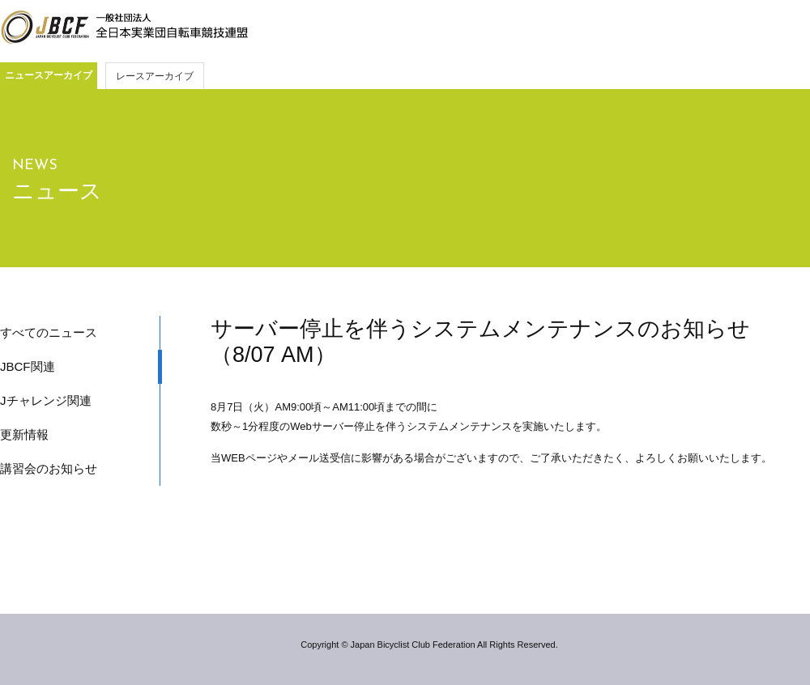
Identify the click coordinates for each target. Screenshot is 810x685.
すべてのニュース (48, 332)
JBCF (124, 27)
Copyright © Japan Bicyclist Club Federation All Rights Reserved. (429, 644)
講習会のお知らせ (48, 468)
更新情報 (24, 434)
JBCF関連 (27, 366)
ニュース (57, 191)
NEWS (35, 165)
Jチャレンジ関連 (46, 400)
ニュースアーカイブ (48, 75)
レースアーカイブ (155, 76)
